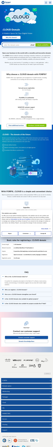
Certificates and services (9, 436)
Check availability (42, 45)
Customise (26, 233)
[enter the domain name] (16, 45)
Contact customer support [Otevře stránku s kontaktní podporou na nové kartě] (26, 337)
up (47, 373)
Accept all (43, 233)
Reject (9, 233)
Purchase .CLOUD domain (36, 125)
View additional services (16, 125)
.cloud (32, 45)
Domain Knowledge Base (26, 341)
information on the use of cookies (20, 219)
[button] (26, 277)
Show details (44, 228)
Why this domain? (11, 37)
